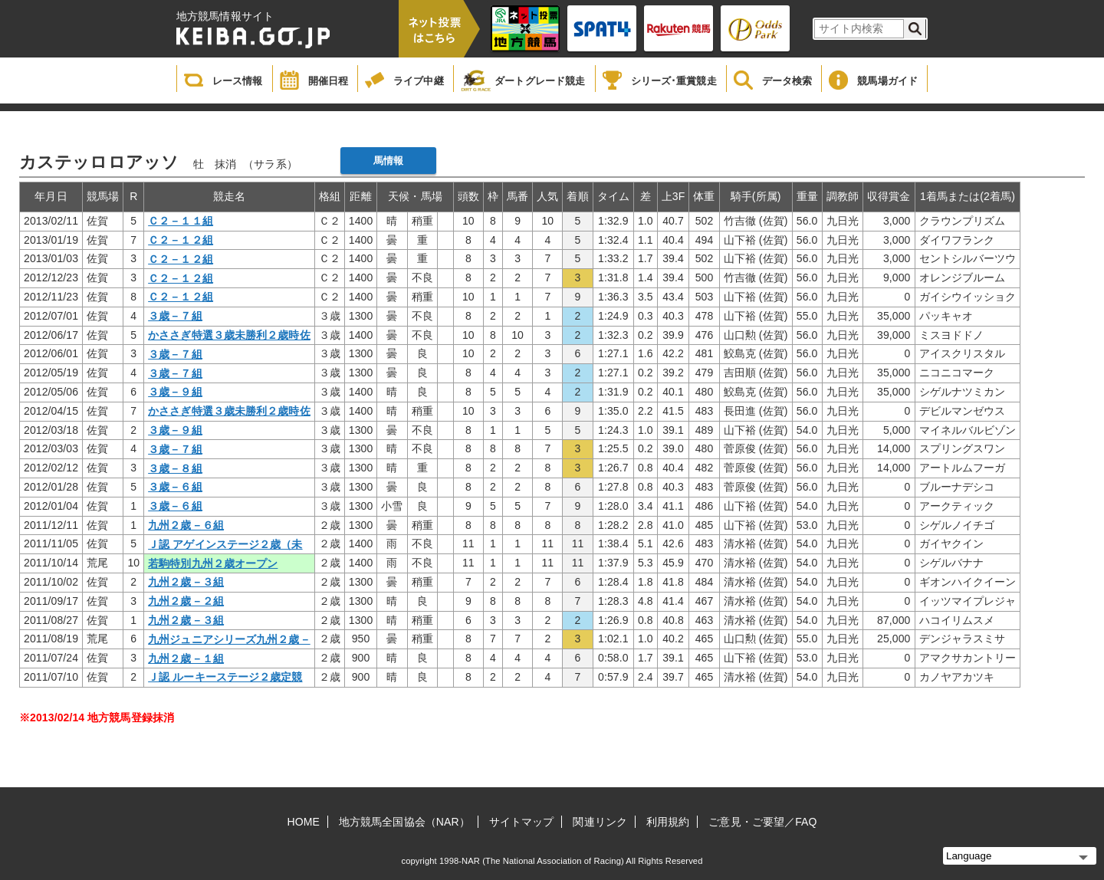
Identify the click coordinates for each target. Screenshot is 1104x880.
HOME (304, 822)
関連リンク (600, 822)
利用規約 (667, 822)
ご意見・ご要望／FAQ (762, 822)
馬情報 (388, 160)
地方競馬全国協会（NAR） (404, 822)
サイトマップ (521, 822)
